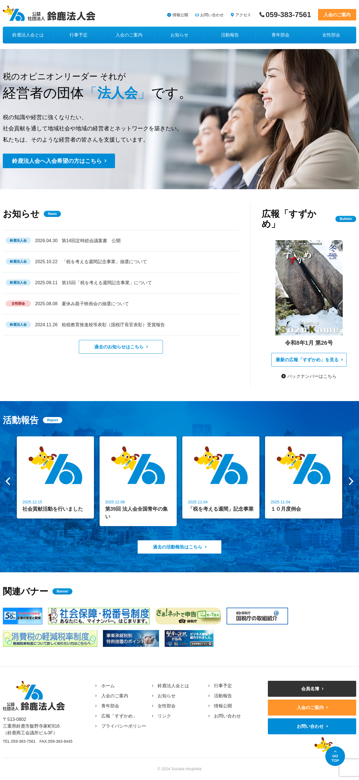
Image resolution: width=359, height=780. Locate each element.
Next (351, 481)
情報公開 (180, 15)
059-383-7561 (288, 14)
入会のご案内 (337, 14)
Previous (8, 481)
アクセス (243, 15)
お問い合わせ (212, 15)
